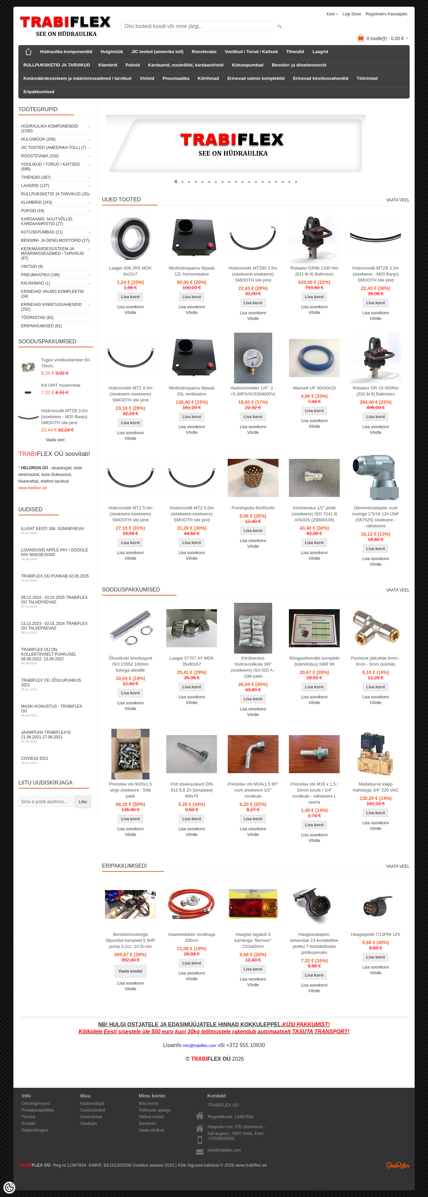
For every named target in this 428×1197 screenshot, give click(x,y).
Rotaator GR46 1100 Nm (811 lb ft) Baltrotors (314, 271)
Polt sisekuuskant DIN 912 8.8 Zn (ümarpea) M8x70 (192, 790)
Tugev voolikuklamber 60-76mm (66, 362)
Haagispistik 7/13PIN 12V (375, 934)
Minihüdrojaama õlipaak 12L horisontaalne (192, 271)
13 (255, 181)
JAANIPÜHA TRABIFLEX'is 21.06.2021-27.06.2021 (55, 736)
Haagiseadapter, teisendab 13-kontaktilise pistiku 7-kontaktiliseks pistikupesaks (314, 943)
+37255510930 (221, 1138)
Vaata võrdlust (151, 1130)
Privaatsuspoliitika (38, 1110)
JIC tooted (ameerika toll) (157, 51)
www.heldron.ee (32, 488)
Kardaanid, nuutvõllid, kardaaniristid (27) (47, 221)
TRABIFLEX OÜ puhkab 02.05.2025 (55, 578)
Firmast (28, 1117)
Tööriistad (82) (37, 317)
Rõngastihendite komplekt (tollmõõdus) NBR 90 (314, 661)
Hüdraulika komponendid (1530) (49, 128)
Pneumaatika (176, 78)
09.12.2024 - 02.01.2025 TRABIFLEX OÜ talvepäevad (55, 601)
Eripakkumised (39, 91)
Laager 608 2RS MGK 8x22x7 (130, 271)
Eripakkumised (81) (41, 326)
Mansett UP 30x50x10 (314, 387)
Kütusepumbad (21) (42, 232)
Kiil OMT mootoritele (61, 385)
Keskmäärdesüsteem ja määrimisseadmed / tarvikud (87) (52, 253)
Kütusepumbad (247, 64)
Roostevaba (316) (40, 156)
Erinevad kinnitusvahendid (320, 78)
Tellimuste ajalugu (155, 1110)
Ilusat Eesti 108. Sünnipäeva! (55, 530)
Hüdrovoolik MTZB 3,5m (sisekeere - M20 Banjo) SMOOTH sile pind (375, 274)
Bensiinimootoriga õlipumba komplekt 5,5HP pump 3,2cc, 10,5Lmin (130, 940)
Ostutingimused (35, 1103)
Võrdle (130, 312)
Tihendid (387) (35, 177)
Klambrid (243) (36, 202)
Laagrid (320, 51)
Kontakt (28, 1123)
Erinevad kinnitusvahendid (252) (51, 307)
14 (262, 181)
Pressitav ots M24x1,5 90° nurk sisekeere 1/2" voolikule (253, 790)
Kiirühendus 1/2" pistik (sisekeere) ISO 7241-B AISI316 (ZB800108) (314, 513)
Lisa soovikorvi (130, 307)
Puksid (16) (32, 210)
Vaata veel (55, 440)
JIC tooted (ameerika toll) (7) (53, 147)
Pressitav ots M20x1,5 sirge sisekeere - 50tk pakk (130, 790)
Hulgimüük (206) (38, 139)
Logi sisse (352, 14)
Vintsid (147, 78)
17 (282, 181)
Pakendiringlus (35, 1130)
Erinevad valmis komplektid (256, 78)
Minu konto (148, 1103)
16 (276, 181)
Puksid (132, 64)
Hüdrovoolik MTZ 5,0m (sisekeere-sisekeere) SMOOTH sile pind (130, 513)
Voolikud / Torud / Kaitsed (251, 51)
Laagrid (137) (35, 185)
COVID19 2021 (55, 760)
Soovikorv (147, 1123)
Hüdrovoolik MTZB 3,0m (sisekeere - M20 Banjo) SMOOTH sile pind (64, 416)
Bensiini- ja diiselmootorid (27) (55, 240)
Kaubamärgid (92, 1103)
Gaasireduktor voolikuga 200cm (191, 937)
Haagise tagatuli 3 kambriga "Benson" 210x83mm (252, 940)
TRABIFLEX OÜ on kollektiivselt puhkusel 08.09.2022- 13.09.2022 (55, 656)
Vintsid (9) (32, 266)
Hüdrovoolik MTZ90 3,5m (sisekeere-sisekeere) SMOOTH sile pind (253, 274)
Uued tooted (91, 1117)
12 (249, 181)
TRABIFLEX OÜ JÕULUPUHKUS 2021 (55, 684)
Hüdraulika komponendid (66, 51)
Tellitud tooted (151, 1117)
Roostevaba (204, 51)
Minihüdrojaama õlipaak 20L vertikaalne (192, 390)
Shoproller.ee (398, 1165)
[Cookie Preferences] (9, 1188)
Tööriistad (367, 78)
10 (235, 181)
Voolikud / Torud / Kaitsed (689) (50, 166)
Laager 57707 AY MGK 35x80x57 (192, 661)
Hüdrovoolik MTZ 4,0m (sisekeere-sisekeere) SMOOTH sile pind (130, 393)
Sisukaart (88, 1123)
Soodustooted (92, 1110)
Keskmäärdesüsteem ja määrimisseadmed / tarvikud (77, 78)
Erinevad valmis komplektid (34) (52, 294)
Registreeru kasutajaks (386, 14)
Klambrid (107, 64)
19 (296, 181)
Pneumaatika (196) (40, 275)
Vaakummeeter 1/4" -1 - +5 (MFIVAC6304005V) (253, 390)
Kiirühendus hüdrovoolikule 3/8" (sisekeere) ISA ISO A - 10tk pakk (253, 667)
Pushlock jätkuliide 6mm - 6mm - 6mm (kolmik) (375, 661)
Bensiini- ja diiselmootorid (299, 64)
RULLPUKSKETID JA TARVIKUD (56, 64)
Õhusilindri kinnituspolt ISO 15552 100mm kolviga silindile (130, 664)
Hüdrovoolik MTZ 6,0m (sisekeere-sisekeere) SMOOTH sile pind (192, 513)
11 (242, 181)
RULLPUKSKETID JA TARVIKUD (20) (55, 194)
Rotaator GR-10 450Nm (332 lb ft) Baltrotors (376, 390)
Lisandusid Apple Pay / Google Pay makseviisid (55, 554)
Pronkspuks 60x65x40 (253, 507)
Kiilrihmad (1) (35, 283)
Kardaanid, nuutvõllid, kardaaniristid (185, 64)
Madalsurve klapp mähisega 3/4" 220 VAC (376, 787)
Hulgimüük (112, 51)
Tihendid (295, 51)
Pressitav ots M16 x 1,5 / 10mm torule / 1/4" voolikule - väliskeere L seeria (314, 793)
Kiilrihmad (208, 78)
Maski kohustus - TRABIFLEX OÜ (55, 710)
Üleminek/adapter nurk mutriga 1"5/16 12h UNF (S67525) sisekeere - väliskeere (375, 516)
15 (269, 181)
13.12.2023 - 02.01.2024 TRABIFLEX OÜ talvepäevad (55, 627)
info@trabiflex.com (224, 1150)
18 (289, 181)
